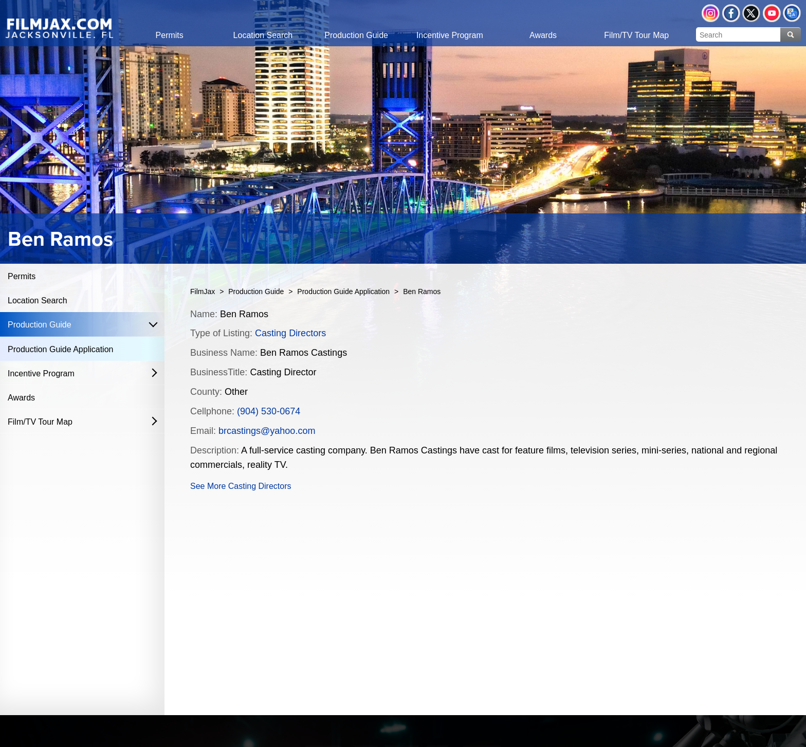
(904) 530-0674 (268, 411)
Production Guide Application (60, 349)
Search (790, 34)
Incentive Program (41, 373)
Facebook (731, 13)
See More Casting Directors (240, 486)
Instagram (711, 13)
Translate (792, 13)
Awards (21, 397)
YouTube (772, 13)
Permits (21, 276)
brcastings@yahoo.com (266, 431)
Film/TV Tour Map (40, 421)
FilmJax (202, 291)
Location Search (37, 300)
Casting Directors (290, 333)
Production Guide (39, 324)
